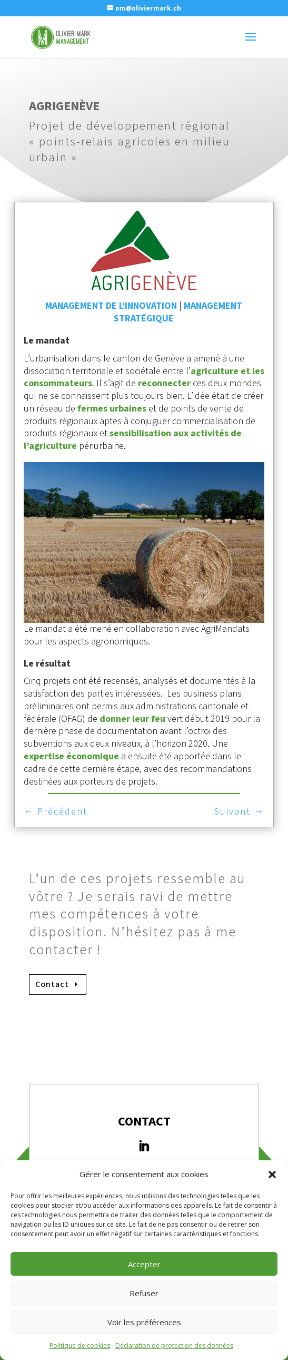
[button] (272, 1174)
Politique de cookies (79, 1345)
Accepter (144, 1264)
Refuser (144, 1293)
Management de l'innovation (111, 306)
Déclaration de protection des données (174, 1345)
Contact (52, 984)
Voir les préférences (144, 1322)
